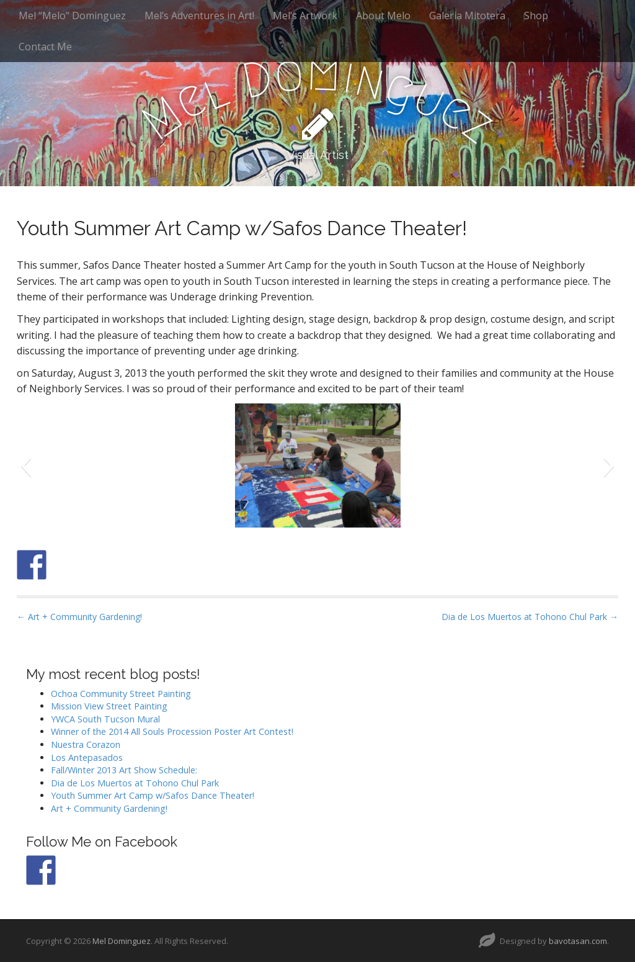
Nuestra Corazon (85, 744)
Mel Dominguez (121, 940)
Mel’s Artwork (305, 15)
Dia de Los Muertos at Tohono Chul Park (135, 783)
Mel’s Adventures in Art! (199, 15)
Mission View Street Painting (109, 706)
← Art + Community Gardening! (79, 617)
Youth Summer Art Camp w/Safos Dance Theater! (152, 795)
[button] (26, 465)
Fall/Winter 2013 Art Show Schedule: (124, 770)
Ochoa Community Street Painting (121, 693)
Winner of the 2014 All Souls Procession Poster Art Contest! (172, 731)
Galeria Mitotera (467, 15)
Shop (536, 15)
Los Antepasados (87, 757)
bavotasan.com (578, 940)
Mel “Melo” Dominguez (72, 15)
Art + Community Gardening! (109, 808)
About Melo (383, 15)
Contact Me (45, 46)
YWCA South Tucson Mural (105, 719)
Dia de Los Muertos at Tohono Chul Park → (530, 617)
